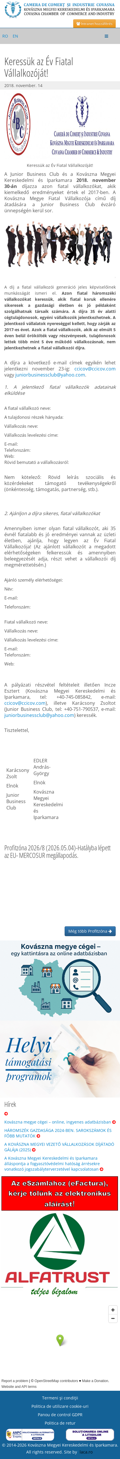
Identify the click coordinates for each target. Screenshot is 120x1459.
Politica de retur (60, 1423)
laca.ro (86, 1452)
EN (15, 36)
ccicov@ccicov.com (95, 369)
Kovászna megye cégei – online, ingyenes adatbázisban (60, 1122)
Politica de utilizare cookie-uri (60, 1406)
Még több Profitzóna (90, 931)
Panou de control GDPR (60, 1414)
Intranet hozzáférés (94, 23)
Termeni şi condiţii (60, 1398)
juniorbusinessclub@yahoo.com (50, 375)
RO (5, 36)
